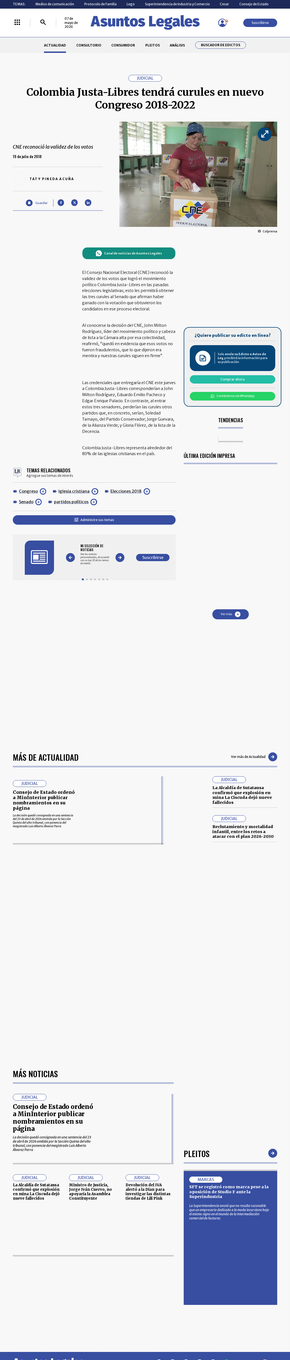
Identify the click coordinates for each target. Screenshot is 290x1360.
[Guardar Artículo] (36, 202)
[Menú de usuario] (222, 22)
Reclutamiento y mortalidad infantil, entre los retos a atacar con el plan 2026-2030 (243, 831)
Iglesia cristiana (74, 491)
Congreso (28, 491)
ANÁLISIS (177, 45)
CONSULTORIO (88, 45)
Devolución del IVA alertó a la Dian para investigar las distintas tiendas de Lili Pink (148, 1192)
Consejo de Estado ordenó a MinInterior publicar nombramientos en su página (44, 800)
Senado (26, 501)
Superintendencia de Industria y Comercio (177, 4)
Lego (131, 4)
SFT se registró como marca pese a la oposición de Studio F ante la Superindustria (229, 1191)
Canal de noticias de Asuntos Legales (129, 253)
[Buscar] (43, 22)
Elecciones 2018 (126, 491)
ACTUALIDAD (55, 45)
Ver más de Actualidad (254, 756)
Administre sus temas (94, 520)
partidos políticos (71, 501)
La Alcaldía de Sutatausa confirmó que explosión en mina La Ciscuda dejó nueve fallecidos (242, 795)
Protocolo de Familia (100, 4)
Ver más (230, 614)
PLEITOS (152, 45)
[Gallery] (95, 554)
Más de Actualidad (45, 757)
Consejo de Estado (254, 4)
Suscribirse (260, 23)
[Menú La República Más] (17, 22)
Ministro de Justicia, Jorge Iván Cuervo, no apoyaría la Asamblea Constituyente (90, 1192)
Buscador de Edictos (220, 45)
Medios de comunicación (54, 4)
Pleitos (197, 1153)
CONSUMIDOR (123, 45)
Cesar (224, 4)
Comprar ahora (232, 379)
